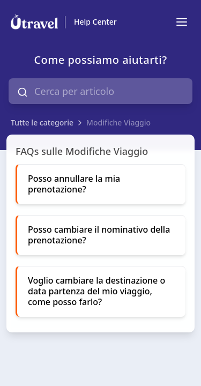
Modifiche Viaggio (118, 122)
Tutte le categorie (42, 122)
